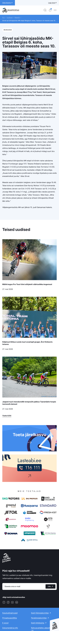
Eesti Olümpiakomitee (40, 613)
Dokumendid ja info (10, 628)
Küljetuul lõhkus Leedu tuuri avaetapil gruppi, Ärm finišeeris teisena (27, 343)
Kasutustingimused (10, 613)
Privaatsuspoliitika (9, 618)
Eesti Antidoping (37, 623)
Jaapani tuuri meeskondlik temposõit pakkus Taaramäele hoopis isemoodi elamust (29, 403)
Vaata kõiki (6, 416)
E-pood (5, 623)
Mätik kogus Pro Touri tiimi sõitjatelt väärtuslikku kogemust (27, 284)
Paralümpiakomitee (39, 618)
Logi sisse (51, 3)
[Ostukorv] (50, 10)
